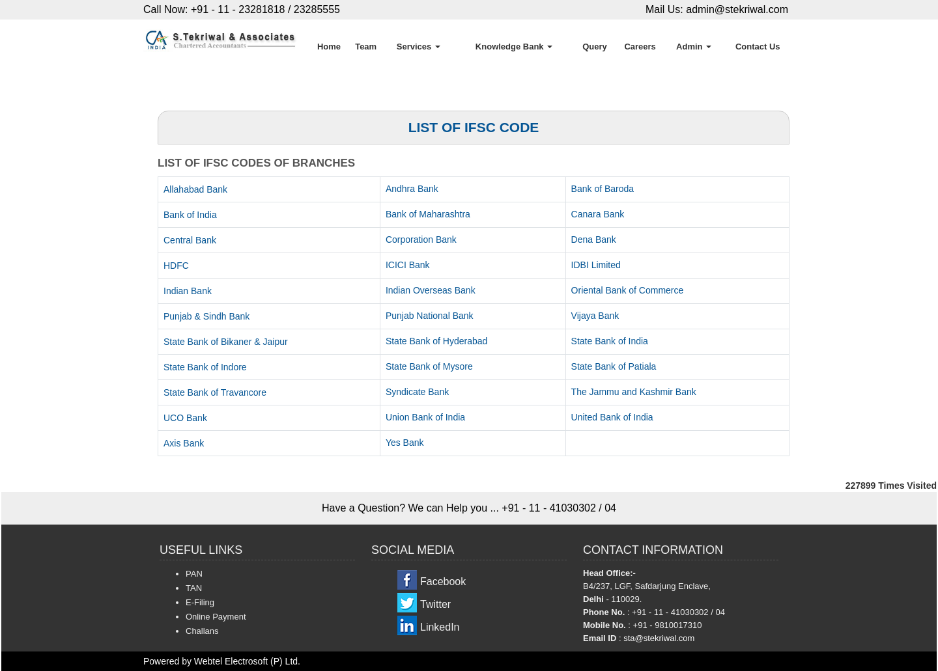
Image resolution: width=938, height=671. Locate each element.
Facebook (443, 581)
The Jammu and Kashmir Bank (633, 392)
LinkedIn (440, 627)
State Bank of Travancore (214, 392)
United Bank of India (612, 417)
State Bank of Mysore (429, 366)
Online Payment (216, 617)
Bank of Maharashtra (428, 214)
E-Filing (200, 602)
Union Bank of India (425, 417)
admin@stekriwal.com (737, 9)
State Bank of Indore (205, 367)
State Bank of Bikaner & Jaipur (225, 341)
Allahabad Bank (195, 189)
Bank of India (190, 215)
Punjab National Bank (430, 315)
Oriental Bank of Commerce (627, 290)
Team (366, 46)
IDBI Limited (596, 265)
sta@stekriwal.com (658, 638)
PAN (194, 574)
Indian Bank (187, 291)
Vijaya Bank (595, 315)
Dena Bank (593, 239)
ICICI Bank (408, 265)
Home (329, 46)
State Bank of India (609, 341)
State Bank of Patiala (614, 366)
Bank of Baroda (602, 189)
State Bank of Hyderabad (436, 341)
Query (594, 46)
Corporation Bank (421, 239)
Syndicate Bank (417, 392)
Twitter (435, 604)
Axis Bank (183, 443)
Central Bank (189, 240)
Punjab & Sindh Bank (206, 316)
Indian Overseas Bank (431, 290)
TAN (194, 588)
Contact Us (757, 46)
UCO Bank (185, 418)
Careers (639, 46)
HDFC (176, 265)
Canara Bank (598, 214)
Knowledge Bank (514, 46)
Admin (693, 46)
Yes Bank (405, 442)
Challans (202, 631)
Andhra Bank (412, 189)
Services (418, 46)
